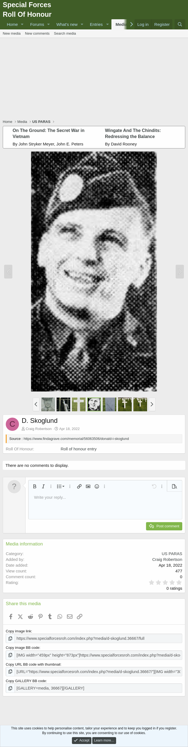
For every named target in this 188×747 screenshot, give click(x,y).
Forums (37, 24)
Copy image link (18, 631)
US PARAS (172, 553)
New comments (37, 33)
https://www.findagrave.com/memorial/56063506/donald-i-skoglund (76, 439)
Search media (65, 33)
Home (12, 24)
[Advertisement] (95, 79)
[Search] (180, 24)
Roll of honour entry (79, 448)
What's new (67, 24)
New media (12, 33)
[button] (22, 24)
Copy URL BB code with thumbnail (33, 663)
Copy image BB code (22, 647)
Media (121, 24)
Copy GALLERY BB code (26, 679)
